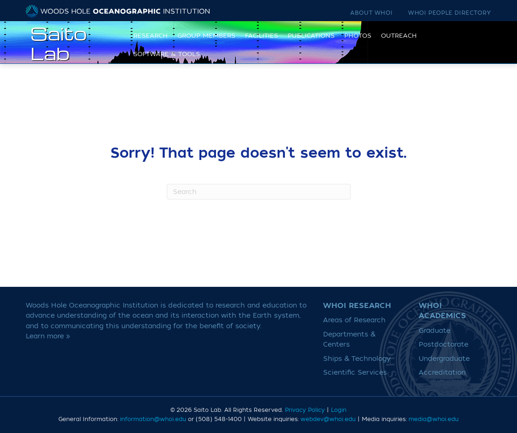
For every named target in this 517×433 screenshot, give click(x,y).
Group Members (204, 42)
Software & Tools (164, 60)
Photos (355, 42)
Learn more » (48, 336)
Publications (308, 42)
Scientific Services (355, 372)
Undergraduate (444, 358)
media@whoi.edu (434, 419)
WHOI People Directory (449, 13)
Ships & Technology (357, 358)
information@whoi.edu (153, 419)
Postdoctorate (443, 344)
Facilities (258, 42)
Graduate (434, 330)
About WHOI (371, 13)
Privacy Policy (305, 410)
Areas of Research (354, 320)
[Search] (259, 191)
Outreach (396, 42)
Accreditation (442, 372)
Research (148, 42)
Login (339, 410)
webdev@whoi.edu (328, 419)
